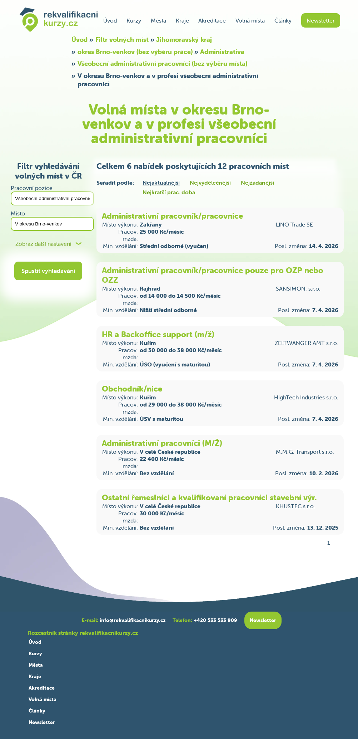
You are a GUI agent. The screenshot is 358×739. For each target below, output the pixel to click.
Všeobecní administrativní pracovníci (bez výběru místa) (162, 63)
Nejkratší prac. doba (169, 192)
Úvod (110, 20)
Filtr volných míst (122, 39)
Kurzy (133, 20)
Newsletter (321, 20)
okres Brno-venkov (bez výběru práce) (135, 52)
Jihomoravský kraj (184, 39)
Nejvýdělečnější (210, 182)
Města (158, 20)
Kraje (182, 20)
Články (283, 20)
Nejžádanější (257, 182)
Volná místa (250, 20)
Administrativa (222, 52)
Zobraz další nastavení (43, 243)
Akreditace (212, 20)
